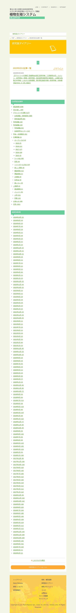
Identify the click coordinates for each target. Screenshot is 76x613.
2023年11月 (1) (18, 251)
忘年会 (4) (17, 180)
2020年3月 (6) (18, 376)
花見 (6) (17, 161)
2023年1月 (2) (18, 278)
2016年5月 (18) (18, 516)
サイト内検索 (43, 596)
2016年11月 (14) (19, 498)
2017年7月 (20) (18, 474)
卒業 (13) (17, 198)
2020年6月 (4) (18, 367)
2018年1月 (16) (18, 455)
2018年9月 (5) (18, 431)
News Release (18, 583)
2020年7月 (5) (18, 364)
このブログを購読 (39, 560)
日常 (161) (16, 204)
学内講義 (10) (18, 125)
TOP (13, 38)
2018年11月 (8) (18, 425)
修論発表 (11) (19, 171)
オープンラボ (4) (20, 140)
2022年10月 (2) (18, 287)
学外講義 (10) (18, 122)
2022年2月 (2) (18, 306)
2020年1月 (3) (18, 382)
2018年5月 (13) (18, 443)
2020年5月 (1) (18, 370)
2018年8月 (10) (18, 434)
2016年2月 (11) (18, 526)
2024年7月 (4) (18, 226)
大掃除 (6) (17, 177)
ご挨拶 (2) (16, 186)
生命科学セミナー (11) (22, 131)
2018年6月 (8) (18, 440)
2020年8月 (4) (18, 361)
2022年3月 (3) (18, 303)
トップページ (17, 580)
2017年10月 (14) (19, 464)
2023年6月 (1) (18, 266)
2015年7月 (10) (18, 547)
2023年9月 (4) (18, 257)
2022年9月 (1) (18, 290)
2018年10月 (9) (18, 428)
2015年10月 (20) (19, 538)
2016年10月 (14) (19, 501)
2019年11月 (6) (18, 388)
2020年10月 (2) (18, 355)
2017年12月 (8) (18, 458)
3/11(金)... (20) (18, 110)
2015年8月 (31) (18, 544)
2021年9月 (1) (18, 321)
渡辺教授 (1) (18, 189)
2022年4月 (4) (18, 300)
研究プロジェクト (52, 28)
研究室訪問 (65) (19, 119)
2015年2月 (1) (18, 553)
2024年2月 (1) (18, 242)
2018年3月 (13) (18, 449)
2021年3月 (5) (18, 339)
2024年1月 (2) (18, 245)
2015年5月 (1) (18, 550)
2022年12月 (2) (18, 281)
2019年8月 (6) (18, 397)
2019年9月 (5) (18, 394)
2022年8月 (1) (18, 293)
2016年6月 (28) (18, 513)
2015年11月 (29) (19, 535)
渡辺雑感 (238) (18, 107)
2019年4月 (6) (18, 409)
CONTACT (44, 7)
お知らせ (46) (18, 201)
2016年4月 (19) (18, 519)
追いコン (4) (18, 183)
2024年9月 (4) (18, 220)
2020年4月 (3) (18, 373)
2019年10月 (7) (18, 391)
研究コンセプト (52, 21)
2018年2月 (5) (18, 452)
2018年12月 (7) (18, 422)
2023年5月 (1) (18, 269)
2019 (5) (18, 143)
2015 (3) (18, 155)
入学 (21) (17, 195)
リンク (44, 590)
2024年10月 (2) (18, 217)
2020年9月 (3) (18, 358)
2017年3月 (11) (18, 486)
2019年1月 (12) (18, 419)
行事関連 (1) (17, 137)
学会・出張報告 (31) (20, 134)
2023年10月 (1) (18, 254)
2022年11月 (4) (18, 284)
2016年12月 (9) (18, 495)
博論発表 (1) (18, 174)
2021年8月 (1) (18, 324)
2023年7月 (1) (18, 263)
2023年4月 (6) (18, 272)
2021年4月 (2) (18, 336)
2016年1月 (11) (18, 528)
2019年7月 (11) (18, 400)
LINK (36, 7)
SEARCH (54, 7)
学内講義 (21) (19, 128)
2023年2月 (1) (18, 275)
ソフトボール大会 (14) (22, 165)
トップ (24, 21)
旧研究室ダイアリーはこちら (38, 567)
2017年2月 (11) (18, 489)
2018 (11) (19, 146)
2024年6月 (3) (18, 229)
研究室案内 (24, 25)
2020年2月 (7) (18, 379)
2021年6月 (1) (18, 330)
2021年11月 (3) (18, 315)
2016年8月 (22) (18, 507)
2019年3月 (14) (18, 413)
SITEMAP (63, 7)
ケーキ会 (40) (19, 158)
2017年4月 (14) (18, 483)
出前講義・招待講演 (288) (23, 116)
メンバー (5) (18, 192)
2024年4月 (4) (18, 236)
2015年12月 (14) (19, 532)
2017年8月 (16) (18, 470)
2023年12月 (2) (18, 248)
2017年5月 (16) (18, 480)
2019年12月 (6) (18, 385)
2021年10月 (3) (18, 318)
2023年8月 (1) (18, 260)
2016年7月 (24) (18, 510)
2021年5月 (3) (18, 333)
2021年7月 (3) (18, 327)
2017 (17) (19, 149)
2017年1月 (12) (18, 492)
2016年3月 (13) (18, 522)
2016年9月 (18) (18, 504)
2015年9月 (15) (18, 541)
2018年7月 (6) (18, 437)
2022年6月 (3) (18, 297)
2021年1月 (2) (18, 345)
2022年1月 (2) (18, 309)
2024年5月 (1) (18, 232)
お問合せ (44, 593)
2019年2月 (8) (18, 416)
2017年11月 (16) (19, 461)
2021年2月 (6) (18, 342)
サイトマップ (43, 599)
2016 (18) (19, 152)
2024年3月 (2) (18, 239)
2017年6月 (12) (18, 477)
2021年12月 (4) (18, 312)
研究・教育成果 (52, 25)
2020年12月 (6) (18, 348)
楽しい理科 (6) (19, 168)
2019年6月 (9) (18, 403)
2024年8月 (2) (18, 223)
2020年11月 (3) (18, 351)
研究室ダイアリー (24, 28)
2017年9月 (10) (18, 467)
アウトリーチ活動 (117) (21, 113)
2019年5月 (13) (18, 406)
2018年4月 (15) (18, 446)
